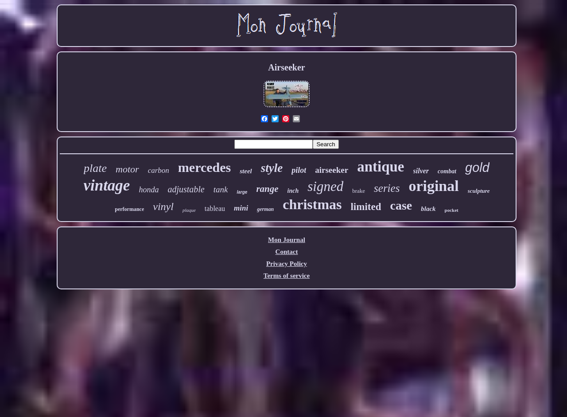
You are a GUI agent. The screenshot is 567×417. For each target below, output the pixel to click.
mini (241, 208)
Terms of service (287, 275)
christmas (312, 204)
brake (358, 190)
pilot (298, 170)
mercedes (204, 167)
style (272, 168)
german (265, 209)
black (428, 208)
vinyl (163, 206)
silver (421, 171)
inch (293, 190)
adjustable (185, 189)
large (242, 192)
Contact (287, 251)
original (433, 186)
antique (380, 167)
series (387, 188)
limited (365, 206)
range (267, 188)
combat (447, 171)
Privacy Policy (286, 263)
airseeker (331, 170)
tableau (215, 208)
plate (95, 168)
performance (129, 209)
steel (246, 171)
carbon (158, 170)
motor (127, 169)
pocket (451, 210)
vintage (106, 185)
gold (477, 167)
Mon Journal (286, 239)
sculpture (479, 190)
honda (149, 189)
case (401, 205)
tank (221, 189)
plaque (189, 210)
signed (325, 186)
